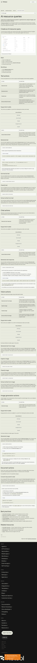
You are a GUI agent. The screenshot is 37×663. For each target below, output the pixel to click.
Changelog (5, 611)
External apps (6, 563)
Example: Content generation (7, 147)
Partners (4, 625)
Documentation (6, 604)
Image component (9, 458)
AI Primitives (5, 549)
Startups (4, 574)
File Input (7, 490)
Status (4, 614)
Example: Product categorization (7, 378)
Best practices (3, 536)
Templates (5, 588)
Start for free (7, 633)
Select (12, 446)
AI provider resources (6, 527)
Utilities (4, 590)
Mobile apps (5, 553)
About (4, 620)
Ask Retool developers (32, 538)
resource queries (5, 22)
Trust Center (4, 647)
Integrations (5, 586)
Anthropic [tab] (18, 115)
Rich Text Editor (10, 169)
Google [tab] (18, 240)
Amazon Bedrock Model (5, 134)
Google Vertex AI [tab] (18, 123)
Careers (4, 623)
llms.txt (3, 648)
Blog (3, 593)
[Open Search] (33, 2)
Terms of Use (4, 641)
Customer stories (7, 598)
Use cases (5, 583)
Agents (3, 531)
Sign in (5, 637)
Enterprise (5, 572)
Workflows (5, 556)
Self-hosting (5, 566)
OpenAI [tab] (18, 126)
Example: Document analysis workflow (8, 485)
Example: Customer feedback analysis (8, 181)
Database (5, 558)
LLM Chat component (9, 270)
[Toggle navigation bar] (4, 2)
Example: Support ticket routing (7, 194)
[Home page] (2, 11)
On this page (3, 13)
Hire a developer (6, 609)
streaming (7, 518)
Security (3, 644)
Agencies (5, 577)
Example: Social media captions (7, 366)
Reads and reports (7, 595)
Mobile (4, 561)
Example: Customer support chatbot (8, 267)
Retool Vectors (5, 530)
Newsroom (5, 627)
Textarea (7, 446)
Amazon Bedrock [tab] (18, 112)
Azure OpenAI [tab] (18, 118)
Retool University (7, 607)
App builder (5, 551)
